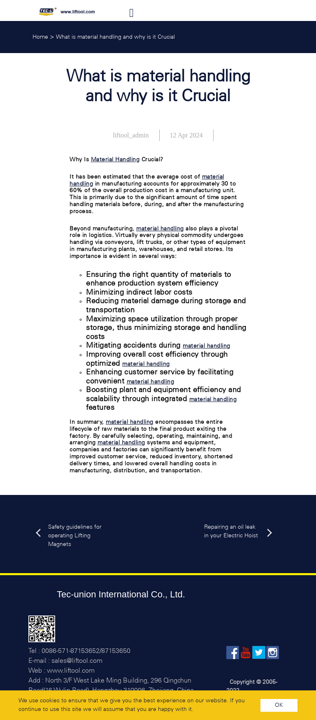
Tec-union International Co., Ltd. (121, 594)
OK (279, 705)
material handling (160, 229)
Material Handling (115, 160)
